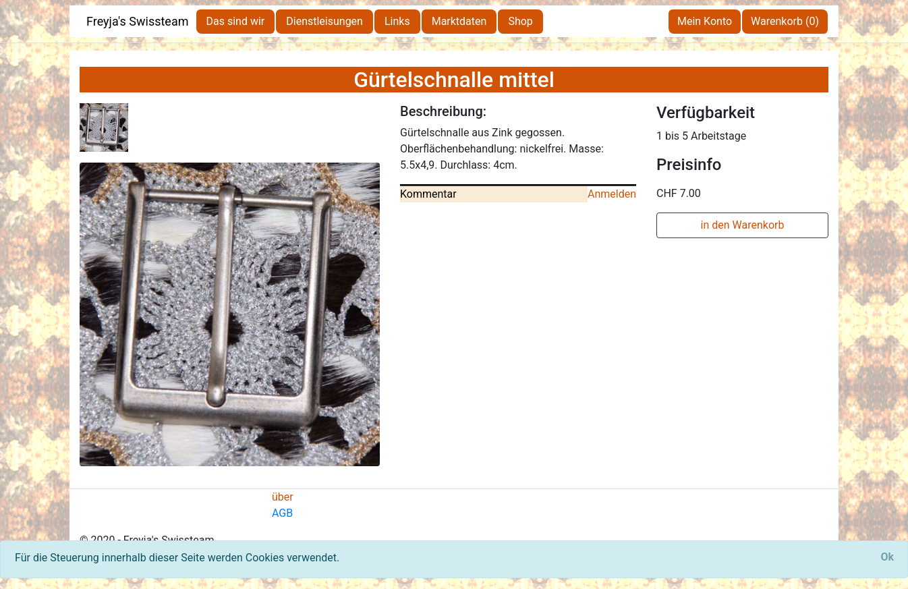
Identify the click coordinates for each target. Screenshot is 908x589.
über (282, 496)
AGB (282, 513)
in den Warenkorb (743, 225)
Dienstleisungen (324, 21)
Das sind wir (235, 21)
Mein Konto (704, 21)
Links (397, 21)
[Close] (887, 557)
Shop (520, 21)
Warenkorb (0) (785, 21)
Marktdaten (459, 21)
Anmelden (612, 194)
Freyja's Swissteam (137, 21)
